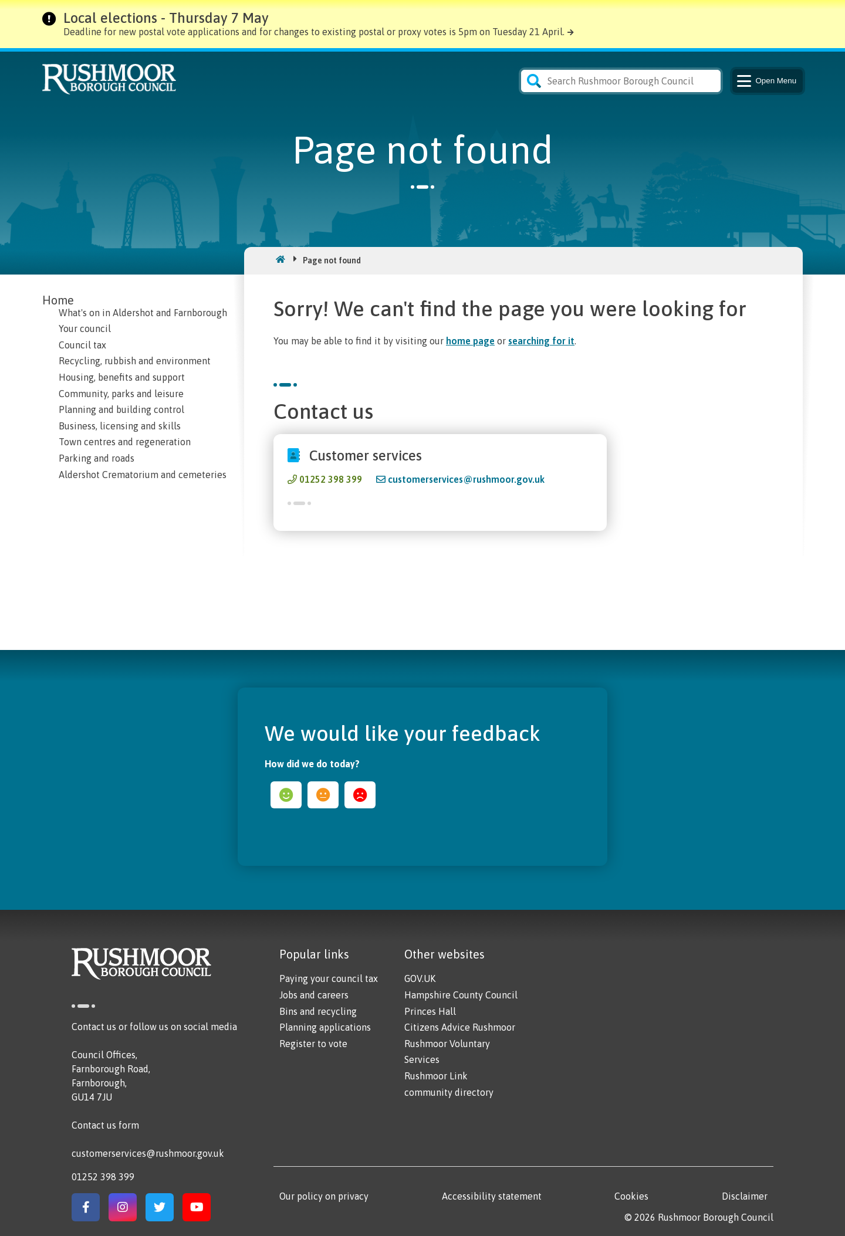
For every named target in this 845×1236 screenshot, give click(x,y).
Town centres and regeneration (125, 441)
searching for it (541, 341)
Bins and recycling (318, 1011)
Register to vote (313, 1043)
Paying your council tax (328, 978)
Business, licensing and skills (120, 426)
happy (286, 794)
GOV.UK (419, 978)
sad (360, 794)
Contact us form (105, 1125)
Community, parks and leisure (121, 393)
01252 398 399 (330, 479)
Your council (85, 328)
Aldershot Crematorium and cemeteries (143, 474)
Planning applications (325, 1027)
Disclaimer (745, 1196)
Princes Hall (430, 1011)
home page (470, 341)
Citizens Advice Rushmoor (459, 1027)
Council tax (82, 345)
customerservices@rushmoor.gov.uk (466, 479)
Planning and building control (121, 409)
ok (323, 794)
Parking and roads (96, 458)
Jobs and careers (314, 995)
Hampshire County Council (461, 995)
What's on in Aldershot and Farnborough (143, 312)
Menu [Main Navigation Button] (765, 81)
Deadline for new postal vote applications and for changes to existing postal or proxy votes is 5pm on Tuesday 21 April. (314, 31)
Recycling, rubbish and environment (135, 360)
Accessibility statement (492, 1196)
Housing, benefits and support (122, 377)
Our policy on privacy (324, 1196)
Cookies (631, 1196)
